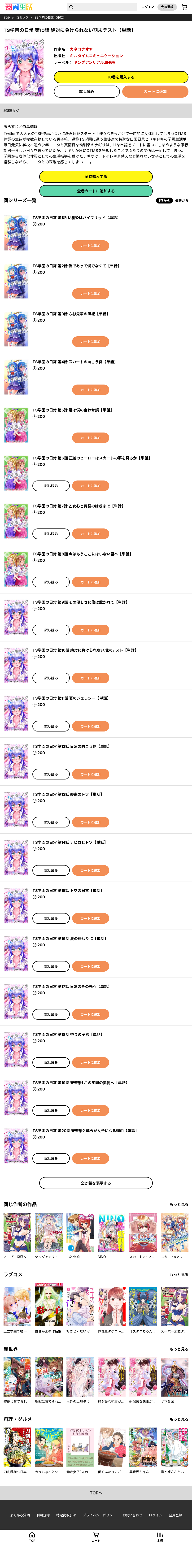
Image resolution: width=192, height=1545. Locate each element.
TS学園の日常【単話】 (50, 17)
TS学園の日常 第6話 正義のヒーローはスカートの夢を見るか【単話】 (92, 458)
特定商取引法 (66, 1515)
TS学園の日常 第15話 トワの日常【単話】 (68, 890)
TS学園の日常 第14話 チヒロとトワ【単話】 (70, 842)
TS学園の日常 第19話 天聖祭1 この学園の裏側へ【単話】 (80, 1082)
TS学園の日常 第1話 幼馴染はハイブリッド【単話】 (76, 217)
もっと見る (179, 1204)
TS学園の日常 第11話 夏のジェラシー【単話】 (71, 698)
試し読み (86, 91)
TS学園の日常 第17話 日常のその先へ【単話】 (72, 986)
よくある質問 (20, 1515)
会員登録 (167, 7)
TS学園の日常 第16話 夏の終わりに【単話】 (70, 938)
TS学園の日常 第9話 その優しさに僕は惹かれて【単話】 (80, 602)
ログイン (148, 7)
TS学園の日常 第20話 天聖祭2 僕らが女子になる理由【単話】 (85, 1130)
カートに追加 (155, 91)
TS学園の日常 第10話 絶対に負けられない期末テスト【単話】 (85, 650)
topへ (96, 1492)
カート (96, 1540)
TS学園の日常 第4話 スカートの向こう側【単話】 (75, 361)
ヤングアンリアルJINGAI (95, 62)
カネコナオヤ (81, 49)
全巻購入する (96, 176)
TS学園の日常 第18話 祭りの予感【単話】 (68, 1034)
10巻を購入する (121, 77)
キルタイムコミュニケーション (96, 55)
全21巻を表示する (96, 1183)
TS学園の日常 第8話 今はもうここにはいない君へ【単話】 (82, 554)
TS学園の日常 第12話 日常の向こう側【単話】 (72, 746)
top (7, 17)
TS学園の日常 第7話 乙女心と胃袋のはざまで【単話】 (78, 506)
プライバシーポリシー (99, 1515)
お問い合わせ (132, 1515)
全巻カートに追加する (96, 191)
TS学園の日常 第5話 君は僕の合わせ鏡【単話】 (73, 410)
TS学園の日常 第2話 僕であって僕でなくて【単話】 (76, 266)
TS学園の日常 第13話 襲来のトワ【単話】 (68, 794)
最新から (181, 201)
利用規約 (43, 1515)
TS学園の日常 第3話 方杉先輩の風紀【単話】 (71, 314)
